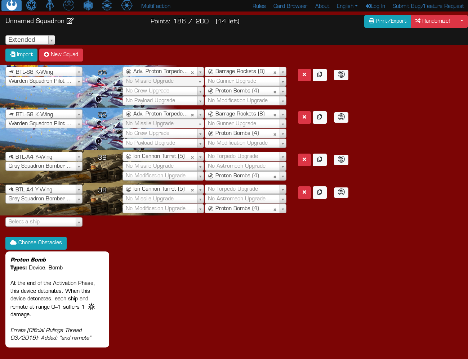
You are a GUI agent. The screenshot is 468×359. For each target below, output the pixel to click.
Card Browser (290, 6)
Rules (259, 6)
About (322, 6)
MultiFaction (155, 6)
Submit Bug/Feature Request (428, 6)
